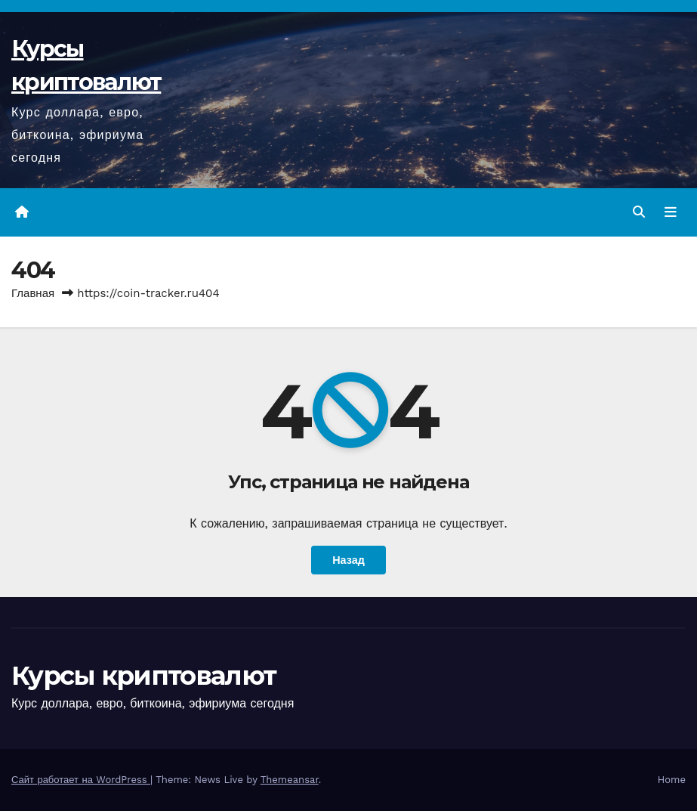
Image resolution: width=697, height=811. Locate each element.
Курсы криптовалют (143, 676)
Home (672, 779)
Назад (348, 560)
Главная (32, 293)
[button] (639, 212)
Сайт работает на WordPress (80, 779)
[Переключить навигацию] (670, 212)
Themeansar (290, 779)
